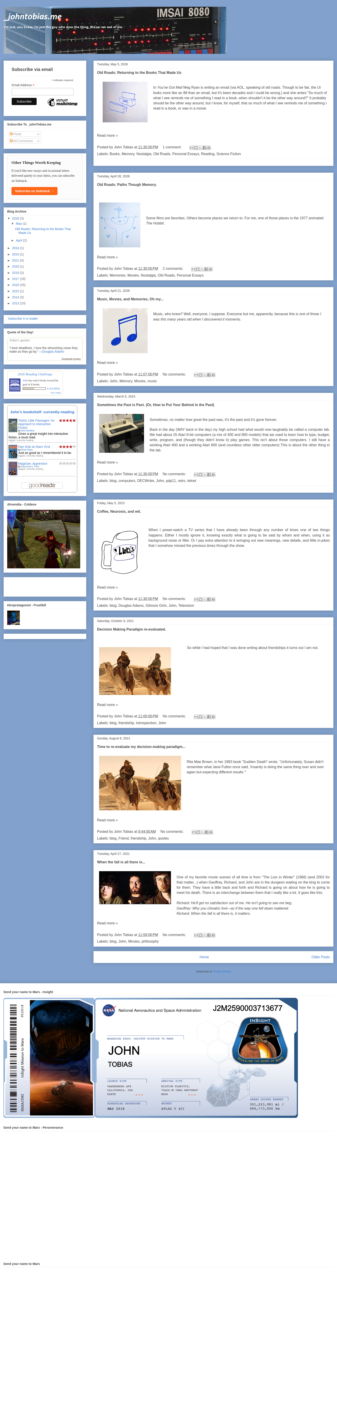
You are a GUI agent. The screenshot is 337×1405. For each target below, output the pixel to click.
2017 (16, 279)
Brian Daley (27, 450)
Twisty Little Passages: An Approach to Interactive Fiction (36, 424)
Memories (117, 275)
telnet (191, 481)
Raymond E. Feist (30, 466)
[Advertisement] (33, 585)
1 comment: (172, 147)
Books (115, 154)
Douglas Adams (131, 605)
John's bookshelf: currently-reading (42, 412)
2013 (16, 303)
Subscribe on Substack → (34, 191)
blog (113, 481)
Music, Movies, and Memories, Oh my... (130, 299)
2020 (16, 266)
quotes (163, 838)
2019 (16, 273)
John (114, 381)
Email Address (23, 85)
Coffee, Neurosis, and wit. (119, 511)
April (19, 240)
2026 (16, 218)
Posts (15, 134)
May (19, 223)
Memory (128, 154)
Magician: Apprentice (32, 463)
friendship (126, 723)
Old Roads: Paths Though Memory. (127, 185)
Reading (208, 154)
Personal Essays (185, 154)
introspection (146, 723)
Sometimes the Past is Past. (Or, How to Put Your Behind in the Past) (155, 405)
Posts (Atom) (222, 971)
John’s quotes (19, 340)
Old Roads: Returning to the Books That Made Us (139, 73)
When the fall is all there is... (121, 862)
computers (126, 481)
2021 (16, 260)
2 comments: (173, 268)
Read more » (107, 135)
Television (186, 605)
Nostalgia (143, 154)
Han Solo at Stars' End (34, 447)
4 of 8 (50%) (53, 388)
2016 (16, 285)
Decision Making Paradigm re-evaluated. (131, 629)
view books (56, 392)
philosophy (150, 941)
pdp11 (171, 481)
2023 (16, 254)
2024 (16, 248)
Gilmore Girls (156, 605)
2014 (16, 297)
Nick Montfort (27, 430)
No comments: (175, 374)
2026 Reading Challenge (35, 374)
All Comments (21, 141)
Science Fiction (229, 154)
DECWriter (145, 481)
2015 (16, 291)
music (152, 381)
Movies (133, 275)
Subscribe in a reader (22, 318)
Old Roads (161, 154)
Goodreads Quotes (71, 359)
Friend (123, 838)
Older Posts (321, 957)
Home (204, 957)
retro (181, 481)
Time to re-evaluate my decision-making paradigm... (141, 747)
